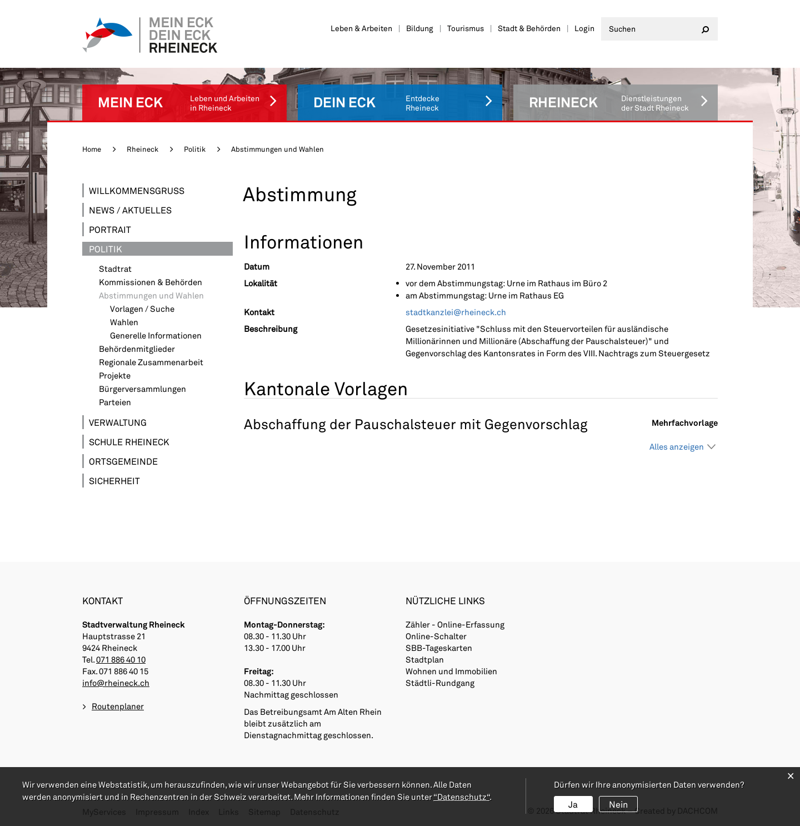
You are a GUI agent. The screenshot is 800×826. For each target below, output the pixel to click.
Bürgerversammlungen (142, 389)
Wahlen (124, 322)
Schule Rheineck (129, 441)
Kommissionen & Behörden (150, 282)
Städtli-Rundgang (440, 683)
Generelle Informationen (156, 335)
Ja (573, 804)
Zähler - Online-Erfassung (455, 624)
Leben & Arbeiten (361, 28)
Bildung (419, 28)
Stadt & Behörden (529, 28)
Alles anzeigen (676, 446)
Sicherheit (114, 480)
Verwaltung (118, 422)
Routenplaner (118, 706)
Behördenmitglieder (137, 349)
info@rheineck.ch (115, 683)
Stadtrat (115, 268)
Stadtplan (425, 659)
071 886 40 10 (121, 659)
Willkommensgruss (136, 190)
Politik (105, 248)
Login (584, 28)
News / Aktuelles (130, 210)
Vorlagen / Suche (142, 309)
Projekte (115, 375)
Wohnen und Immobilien (451, 671)
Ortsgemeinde (123, 461)
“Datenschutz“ (461, 797)
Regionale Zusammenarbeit (151, 362)
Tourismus (465, 28)
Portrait (110, 229)
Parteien (115, 402)
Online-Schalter (436, 636)
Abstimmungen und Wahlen (166, 295)
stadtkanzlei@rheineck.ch (456, 312)
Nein (618, 804)
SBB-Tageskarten (439, 648)
